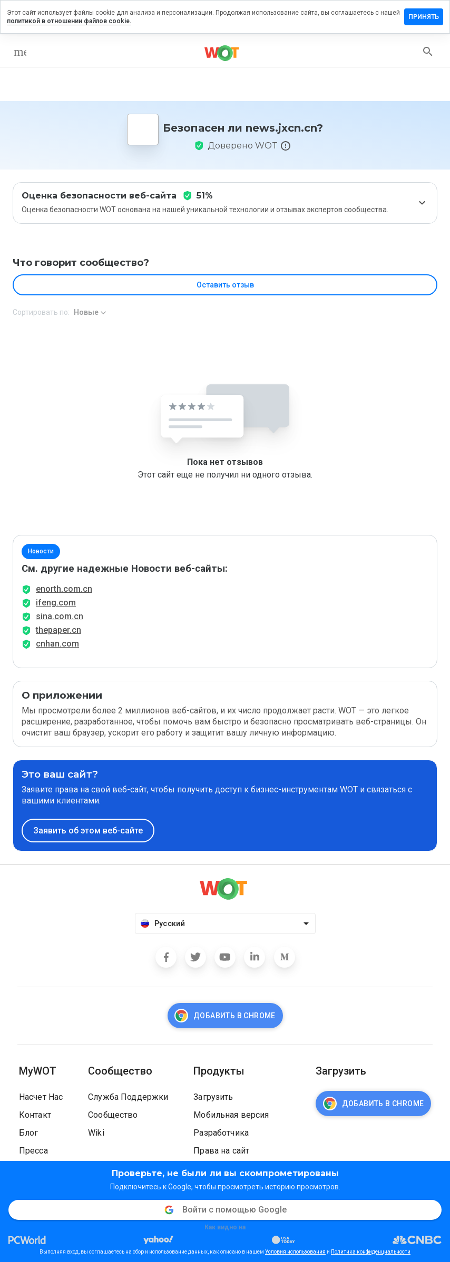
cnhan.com (57, 644)
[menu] (20, 51)
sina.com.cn (59, 616)
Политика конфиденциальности (370, 1252)
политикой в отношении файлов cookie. (69, 21)
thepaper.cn (58, 630)
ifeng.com (56, 603)
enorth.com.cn (64, 589)
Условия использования (295, 1252)
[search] (428, 51)
